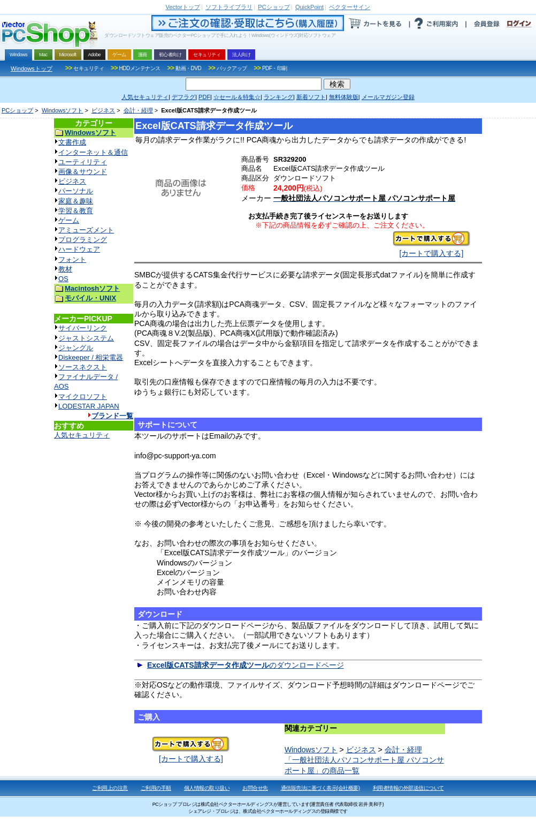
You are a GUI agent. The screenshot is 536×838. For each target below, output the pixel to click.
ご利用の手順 (156, 788)
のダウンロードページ (245, 665)
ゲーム (68, 220)
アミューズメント (86, 230)
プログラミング (82, 240)
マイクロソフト (82, 396)
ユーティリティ (82, 162)
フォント (72, 259)
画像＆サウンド (82, 172)
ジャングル (75, 348)
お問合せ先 (255, 788)
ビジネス (103, 110)
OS (63, 279)
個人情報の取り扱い (207, 788)
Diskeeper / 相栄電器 (90, 357)
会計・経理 (138, 110)
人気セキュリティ (82, 435)
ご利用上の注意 (110, 788)
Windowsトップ (31, 68)
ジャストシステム (86, 338)
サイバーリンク (82, 328)
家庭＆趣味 (75, 201)
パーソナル (75, 191)
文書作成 (72, 142)
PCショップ (17, 110)
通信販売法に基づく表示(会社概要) (320, 788)
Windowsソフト (62, 110)
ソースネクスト (82, 367)
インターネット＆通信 (93, 152)
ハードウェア (79, 249)
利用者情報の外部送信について (408, 788)
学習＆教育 (75, 211)
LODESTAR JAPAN (88, 406)
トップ (183, 7)
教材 (65, 269)
